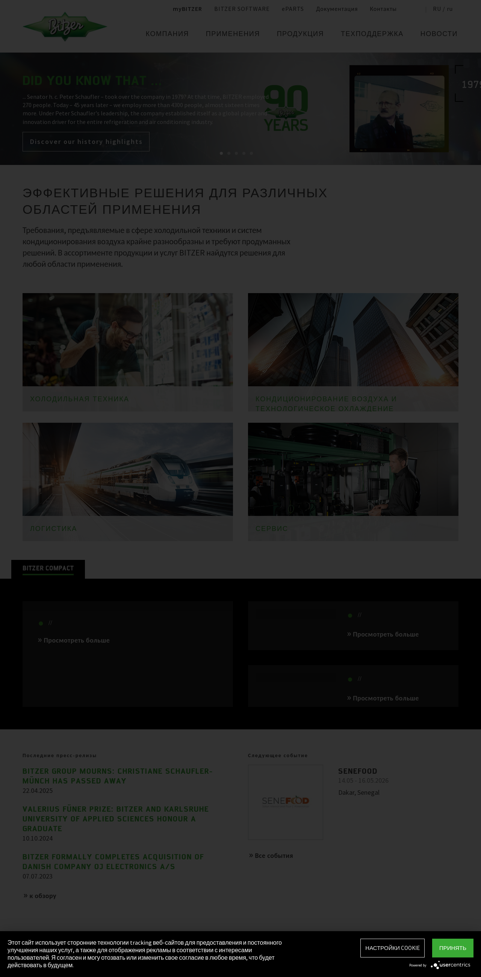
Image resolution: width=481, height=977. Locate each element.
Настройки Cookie (392, 947)
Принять (452, 947)
